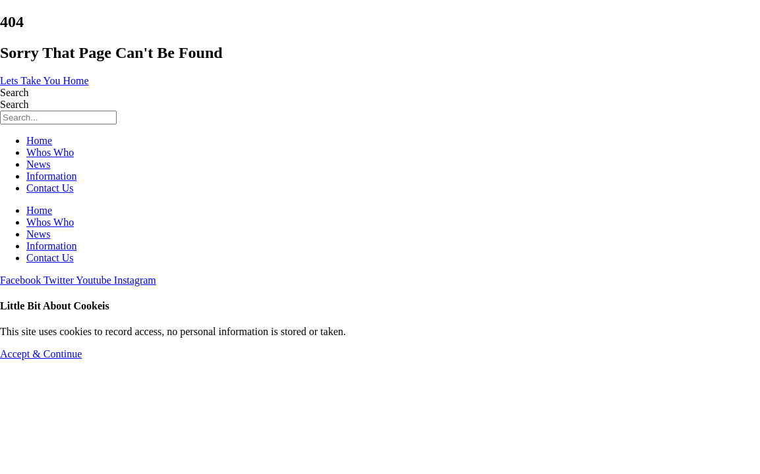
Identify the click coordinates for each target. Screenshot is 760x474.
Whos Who (50, 152)
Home (39, 140)
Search (14, 92)
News (38, 164)
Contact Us (50, 188)
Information (51, 176)
